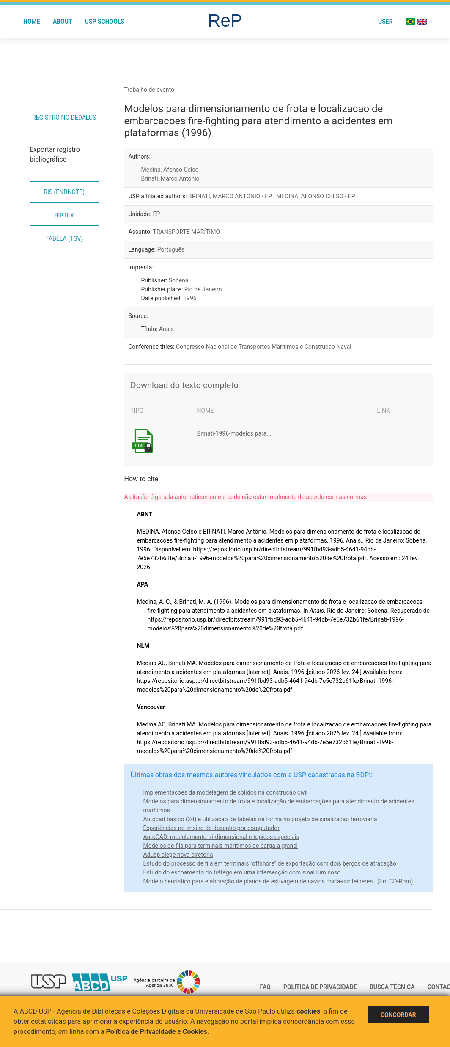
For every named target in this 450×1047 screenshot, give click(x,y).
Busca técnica (392, 987)
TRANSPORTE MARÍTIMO (186, 231)
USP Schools (105, 21)
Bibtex (64, 215)
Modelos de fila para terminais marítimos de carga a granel (220, 845)
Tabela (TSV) (64, 238)
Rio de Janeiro (203, 289)
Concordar (398, 1014)
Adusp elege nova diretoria (178, 854)
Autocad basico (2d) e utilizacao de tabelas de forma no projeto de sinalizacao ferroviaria (260, 819)
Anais (166, 329)
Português (170, 249)
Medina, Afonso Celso (170, 169)
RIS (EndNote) (64, 192)
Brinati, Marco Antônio (170, 178)
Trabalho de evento (149, 89)
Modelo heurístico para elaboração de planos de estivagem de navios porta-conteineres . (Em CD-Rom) (278, 881)
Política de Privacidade (320, 987)
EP (156, 214)
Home (31, 21)
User (385, 21)
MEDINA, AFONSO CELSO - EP (315, 196)
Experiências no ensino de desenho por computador (211, 828)
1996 (189, 298)
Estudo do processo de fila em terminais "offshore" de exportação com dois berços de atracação (270, 863)
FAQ (265, 987)
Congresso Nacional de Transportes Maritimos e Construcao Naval (263, 346)
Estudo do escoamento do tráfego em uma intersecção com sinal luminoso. (242, 872)
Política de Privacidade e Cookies (157, 1032)
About (62, 21)
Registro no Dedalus (64, 117)
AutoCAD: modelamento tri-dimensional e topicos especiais (221, 836)
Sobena (179, 280)
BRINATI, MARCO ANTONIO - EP (230, 196)
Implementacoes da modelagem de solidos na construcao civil (225, 792)
